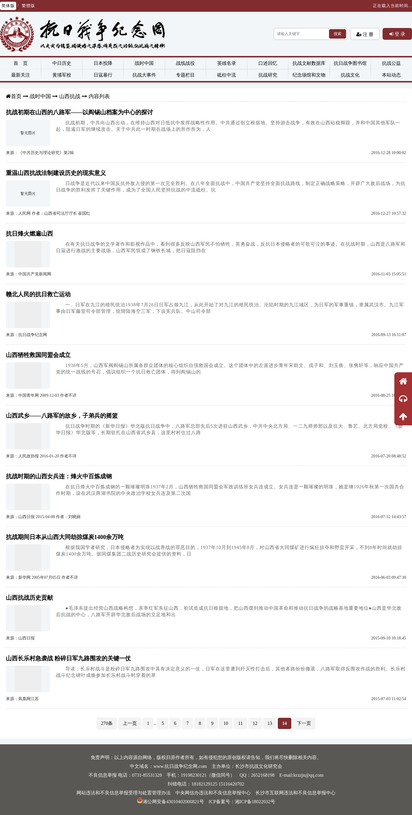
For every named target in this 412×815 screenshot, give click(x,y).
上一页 (130, 723)
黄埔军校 (61, 74)
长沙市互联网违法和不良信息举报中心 (295, 792)
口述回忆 (267, 63)
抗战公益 (391, 63)
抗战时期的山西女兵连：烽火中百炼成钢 (59, 476)
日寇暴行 (103, 74)
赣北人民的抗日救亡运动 (38, 294)
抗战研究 (267, 74)
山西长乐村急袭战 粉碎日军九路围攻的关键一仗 (68, 658)
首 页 (21, 63)
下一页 (304, 723)
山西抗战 (69, 96)
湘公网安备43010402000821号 (170, 801)
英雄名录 (226, 63)
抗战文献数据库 (309, 63)
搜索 (337, 34)
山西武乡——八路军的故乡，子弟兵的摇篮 (62, 415)
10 (225, 723)
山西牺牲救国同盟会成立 (38, 355)
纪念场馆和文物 (309, 74)
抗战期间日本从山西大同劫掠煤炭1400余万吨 (65, 537)
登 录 (399, 34)
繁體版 (28, 6)
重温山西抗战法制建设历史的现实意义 (56, 173)
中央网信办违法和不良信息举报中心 (213, 792)
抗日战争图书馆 (350, 63)
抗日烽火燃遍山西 (29, 233)
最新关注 (20, 74)
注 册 (367, 34)
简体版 (8, 6)
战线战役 (185, 63)
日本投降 (103, 63)
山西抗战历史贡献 (29, 597)
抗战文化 (350, 74)
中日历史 (61, 63)
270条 (107, 723)
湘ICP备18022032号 (255, 801)
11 (240, 723)
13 (270, 723)
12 (255, 723)
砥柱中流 (226, 74)
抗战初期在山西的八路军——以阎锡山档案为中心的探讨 (79, 112)
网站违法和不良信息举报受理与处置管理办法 (124, 792)
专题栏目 (185, 74)
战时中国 (144, 63)
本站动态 (391, 74)
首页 (16, 96)
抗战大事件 (144, 74)
